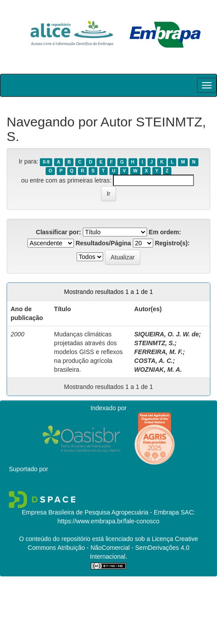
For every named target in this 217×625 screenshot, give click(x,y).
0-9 (46, 161)
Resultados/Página (103, 243)
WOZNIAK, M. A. (158, 369)
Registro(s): (172, 243)
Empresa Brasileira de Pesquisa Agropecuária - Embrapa (100, 512)
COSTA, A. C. (153, 360)
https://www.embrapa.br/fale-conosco (108, 521)
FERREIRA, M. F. (158, 351)
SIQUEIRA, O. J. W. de (166, 334)
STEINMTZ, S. (154, 343)
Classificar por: (58, 232)
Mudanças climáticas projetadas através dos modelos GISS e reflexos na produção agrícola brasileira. (88, 352)
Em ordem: (165, 232)
